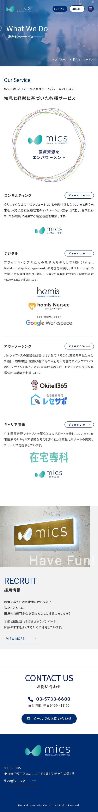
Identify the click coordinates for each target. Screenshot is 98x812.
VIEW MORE (15, 638)
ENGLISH (77, 8)
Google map (14, 780)
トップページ (60, 59)
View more (77, 195)
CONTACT (60, 8)
